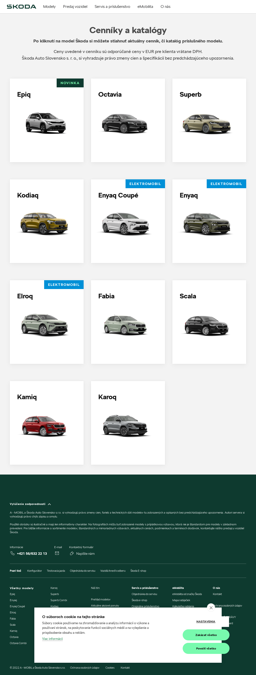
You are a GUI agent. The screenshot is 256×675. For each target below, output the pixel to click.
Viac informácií (52, 639)
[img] (21, 6)
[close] (211, 607)
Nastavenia (189, 621)
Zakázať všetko (189, 635)
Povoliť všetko (189, 648)
